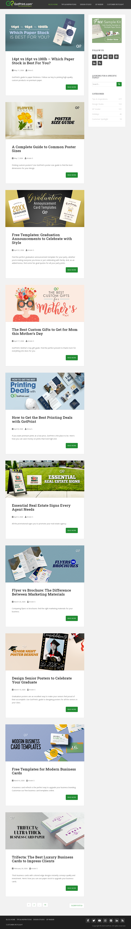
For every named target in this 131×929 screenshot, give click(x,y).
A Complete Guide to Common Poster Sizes (44, 148)
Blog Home (53, 4)
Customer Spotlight (115, 4)
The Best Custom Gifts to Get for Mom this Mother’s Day (45, 331)
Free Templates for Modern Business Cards (44, 771)
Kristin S (30, 158)
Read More (72, 87)
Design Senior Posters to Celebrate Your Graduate (42, 680)
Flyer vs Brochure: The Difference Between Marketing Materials (41, 592)
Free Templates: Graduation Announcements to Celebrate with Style (42, 238)
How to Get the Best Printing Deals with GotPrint (42, 419)
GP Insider (99, 4)
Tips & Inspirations (68, 4)
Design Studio (85, 4)
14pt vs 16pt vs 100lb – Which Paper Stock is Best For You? (43, 61)
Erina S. (30, 70)
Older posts (76, 905)
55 (45, 905)
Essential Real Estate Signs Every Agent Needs (41, 507)
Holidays (95, 114)
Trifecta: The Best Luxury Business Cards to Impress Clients (42, 859)
